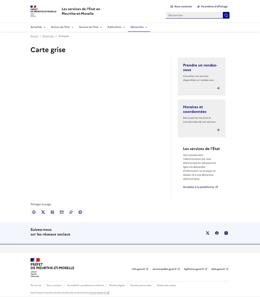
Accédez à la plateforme (198, 187)
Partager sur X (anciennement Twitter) (43, 212)
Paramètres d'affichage (214, 6)
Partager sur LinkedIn (52, 212)
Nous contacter (183, 6)
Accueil (34, 36)
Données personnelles (140, 285)
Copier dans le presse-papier (71, 212)
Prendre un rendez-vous (200, 67)
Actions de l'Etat (60, 27)
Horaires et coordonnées (194, 109)
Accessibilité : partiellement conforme (85, 285)
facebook (217, 233)
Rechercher (226, 15)
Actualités (36, 27)
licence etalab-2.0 (98, 292)
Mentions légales (117, 285)
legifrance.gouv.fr (194, 269)
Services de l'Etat (88, 27)
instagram (226, 233)
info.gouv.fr (138, 269)
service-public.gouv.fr (165, 269)
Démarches (137, 27)
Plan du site (36, 285)
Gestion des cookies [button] (166, 285)
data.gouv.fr (218, 269)
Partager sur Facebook (34, 212)
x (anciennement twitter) (207, 233)
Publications (114, 27)
